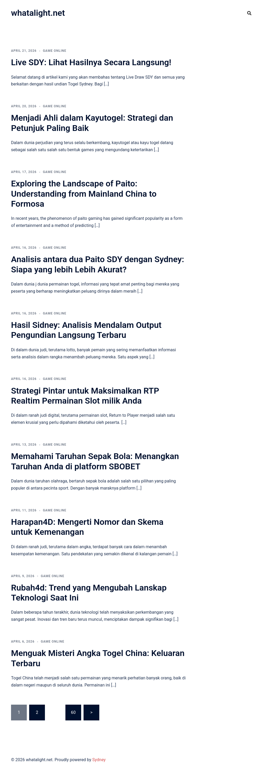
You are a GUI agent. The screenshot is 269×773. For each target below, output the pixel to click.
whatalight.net (38, 13)
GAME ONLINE (54, 51)
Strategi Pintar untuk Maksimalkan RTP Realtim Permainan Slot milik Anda (85, 396)
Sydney (99, 759)
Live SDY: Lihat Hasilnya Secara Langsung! (91, 62)
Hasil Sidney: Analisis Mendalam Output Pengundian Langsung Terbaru (86, 330)
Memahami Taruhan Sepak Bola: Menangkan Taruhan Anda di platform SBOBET (95, 461)
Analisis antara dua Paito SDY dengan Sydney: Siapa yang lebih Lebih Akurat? (97, 264)
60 (73, 712)
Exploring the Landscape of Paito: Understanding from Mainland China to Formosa (84, 194)
